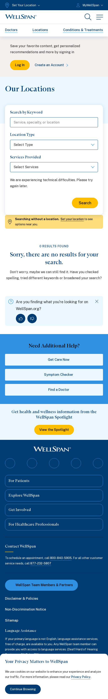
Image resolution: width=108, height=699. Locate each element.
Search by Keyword (26, 112)
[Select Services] (54, 167)
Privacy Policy (80, 677)
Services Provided (25, 157)
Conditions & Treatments (83, 30)
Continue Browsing (23, 689)
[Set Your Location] (22, 5)
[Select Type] (54, 145)
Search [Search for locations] (85, 203)
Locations (40, 30)
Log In (20, 65)
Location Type (22, 134)
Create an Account (52, 65)
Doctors (11, 30)
